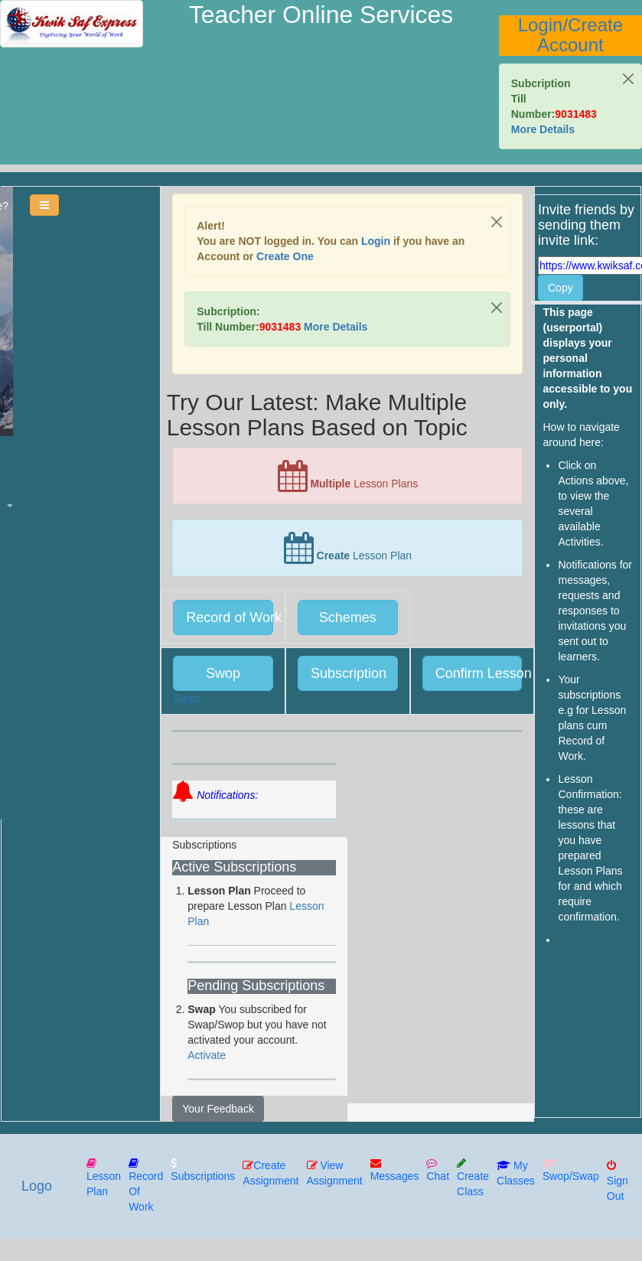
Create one (285, 256)
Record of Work (229, 617)
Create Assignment (269, 1173)
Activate (206, 1055)
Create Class (471, 1177)
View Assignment (333, 1173)
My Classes (514, 1173)
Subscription (348, 673)
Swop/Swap (569, 1170)
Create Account (580, 35)
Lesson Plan (102, 1177)
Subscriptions (201, 1170)
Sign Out (616, 1180)
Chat (436, 1170)
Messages (393, 1170)
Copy (560, 288)
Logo (35, 1186)
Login (375, 241)
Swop (223, 673)
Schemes (347, 617)
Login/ (543, 25)
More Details (543, 129)
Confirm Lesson (479, 673)
